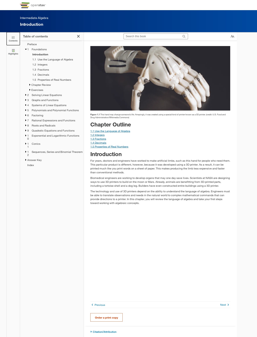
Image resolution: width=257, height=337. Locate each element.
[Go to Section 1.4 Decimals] (98, 142)
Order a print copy (106, 317)
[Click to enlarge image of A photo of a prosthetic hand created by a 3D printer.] (160, 78)
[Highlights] (13, 51)
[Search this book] (152, 36)
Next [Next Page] (225, 305)
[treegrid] (52, 105)
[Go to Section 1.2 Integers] (97, 134)
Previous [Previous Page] (97, 305)
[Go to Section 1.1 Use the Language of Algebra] (110, 131)
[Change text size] (232, 36)
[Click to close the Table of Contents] (13, 38)
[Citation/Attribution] (160, 332)
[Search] (184, 36)
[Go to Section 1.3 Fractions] (98, 138)
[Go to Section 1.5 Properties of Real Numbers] (109, 146)
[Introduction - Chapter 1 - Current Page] (56, 54)
